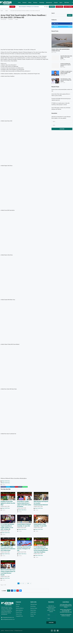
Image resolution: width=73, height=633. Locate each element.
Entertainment (49, 2)
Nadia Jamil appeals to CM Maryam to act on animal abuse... (29, 6)
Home (19, 2)
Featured (24, 2)
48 (28, 583)
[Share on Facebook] (12, 591)
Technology (41, 2)
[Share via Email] (20, 591)
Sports (61, 2)
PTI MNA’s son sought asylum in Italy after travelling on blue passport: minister (66, 72)
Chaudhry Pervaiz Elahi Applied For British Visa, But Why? (8, 503)
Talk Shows (66, 2)
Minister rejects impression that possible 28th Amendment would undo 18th (66, 611)
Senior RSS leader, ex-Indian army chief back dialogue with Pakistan (65, 80)
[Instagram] (47, 6)
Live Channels (59, 6)
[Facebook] (51, 630)
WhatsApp (25, 486)
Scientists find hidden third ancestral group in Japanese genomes (65, 64)
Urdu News (52, 6)
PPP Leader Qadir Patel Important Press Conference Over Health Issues (8, 548)
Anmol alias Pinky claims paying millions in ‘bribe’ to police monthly (66, 57)
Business (35, 2)
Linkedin (12, 486)
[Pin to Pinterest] (17, 591)
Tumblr (20, 486)
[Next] (17, 7)
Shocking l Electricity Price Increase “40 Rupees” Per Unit (24, 548)
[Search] (72, 2)
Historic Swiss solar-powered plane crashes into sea (61, 49)
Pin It (16, 486)
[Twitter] (46, 6)
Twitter (8, 486)
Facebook (3, 486)
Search (53, 13)
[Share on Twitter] (15, 591)
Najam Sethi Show (6, 480)
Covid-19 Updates (68, 6)
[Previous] (16, 7)
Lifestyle (56, 2)
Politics (29, 2)
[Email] (57, 630)
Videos (6, 10)
